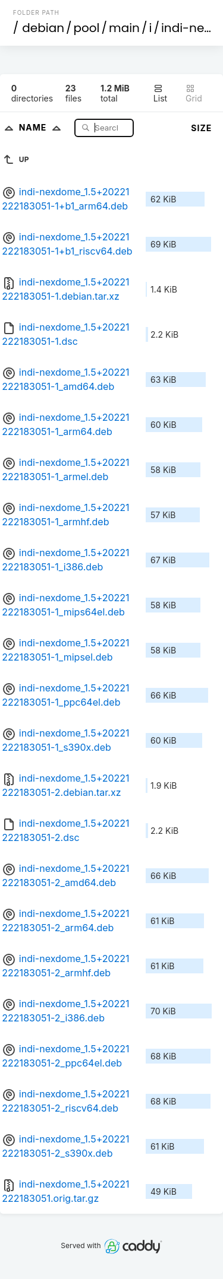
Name (42, 127)
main (124, 28)
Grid (194, 93)
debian (43, 28)
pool (87, 28)
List (160, 93)
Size (201, 128)
